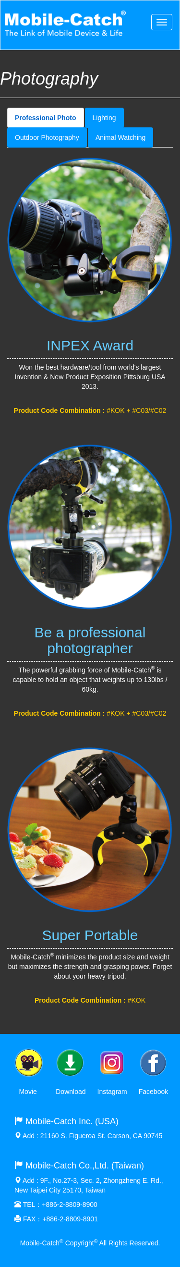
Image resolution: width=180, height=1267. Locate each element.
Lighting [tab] (104, 118)
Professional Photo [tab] (45, 118)
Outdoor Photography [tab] (47, 137)
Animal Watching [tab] (121, 137)
